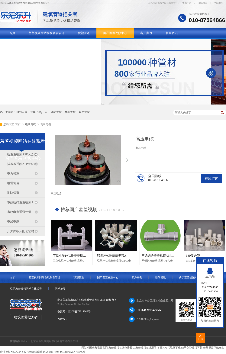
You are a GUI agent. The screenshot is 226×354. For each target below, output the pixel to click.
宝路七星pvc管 (39, 112)
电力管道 (13, 173)
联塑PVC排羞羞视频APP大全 (116, 255)
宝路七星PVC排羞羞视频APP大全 (75, 255)
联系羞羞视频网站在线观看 (162, 3)
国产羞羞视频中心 (115, 33)
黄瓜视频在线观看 (31, 351)
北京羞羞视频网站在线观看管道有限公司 (54, 341)
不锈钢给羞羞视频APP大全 (159, 255)
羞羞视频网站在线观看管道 (46, 33)
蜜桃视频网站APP (10, 351)
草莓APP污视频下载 (169, 347)
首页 (12, 33)
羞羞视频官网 (100, 347)
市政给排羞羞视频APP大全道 (22, 202)
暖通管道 (22, 112)
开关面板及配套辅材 (20, 231)
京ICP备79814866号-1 (80, 311)
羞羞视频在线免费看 (120, 347)
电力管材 (84, 112)
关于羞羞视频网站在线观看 (27, 42)
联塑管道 (84, 33)
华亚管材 (70, 112)
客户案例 (146, 33)
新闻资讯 (172, 33)
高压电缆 (45, 124)
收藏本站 (186, 3)
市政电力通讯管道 (19, 212)
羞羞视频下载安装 (213, 347)
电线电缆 (31, 124)
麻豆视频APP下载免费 (73, 351)
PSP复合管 (193, 255)
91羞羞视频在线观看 (145, 347)
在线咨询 (211, 178)
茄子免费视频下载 (191, 347)
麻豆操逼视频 (51, 351)
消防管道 (13, 192)
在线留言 (202, 3)
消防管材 (56, 112)
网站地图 (218, 3)
